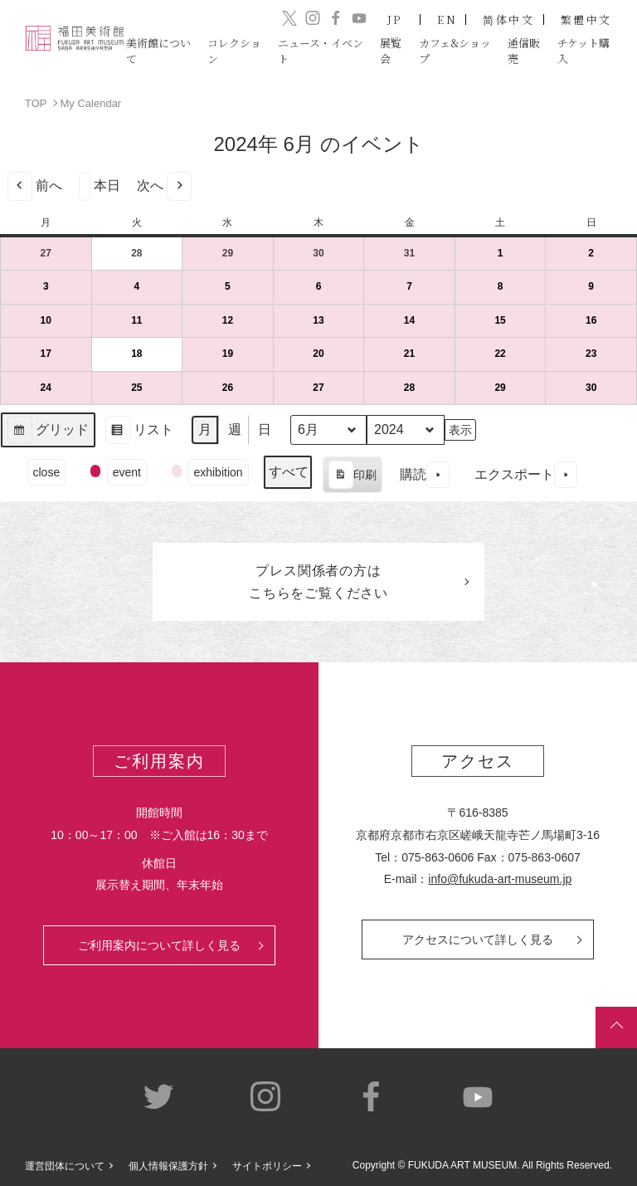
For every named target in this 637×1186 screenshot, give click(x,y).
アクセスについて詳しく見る (477, 939)
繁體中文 (586, 19)
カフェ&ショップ (455, 50)
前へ (34, 185)
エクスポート (525, 474)
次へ (164, 185)
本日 (99, 185)
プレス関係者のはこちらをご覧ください (318, 582)
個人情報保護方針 (168, 1166)
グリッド (48, 432)
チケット (583, 50)
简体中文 (508, 19)
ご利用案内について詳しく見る (159, 945)
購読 (425, 474)
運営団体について (65, 1166)
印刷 (352, 476)
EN (447, 19)
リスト (139, 432)
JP (395, 19)
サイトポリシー (267, 1166)
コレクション (234, 50)
